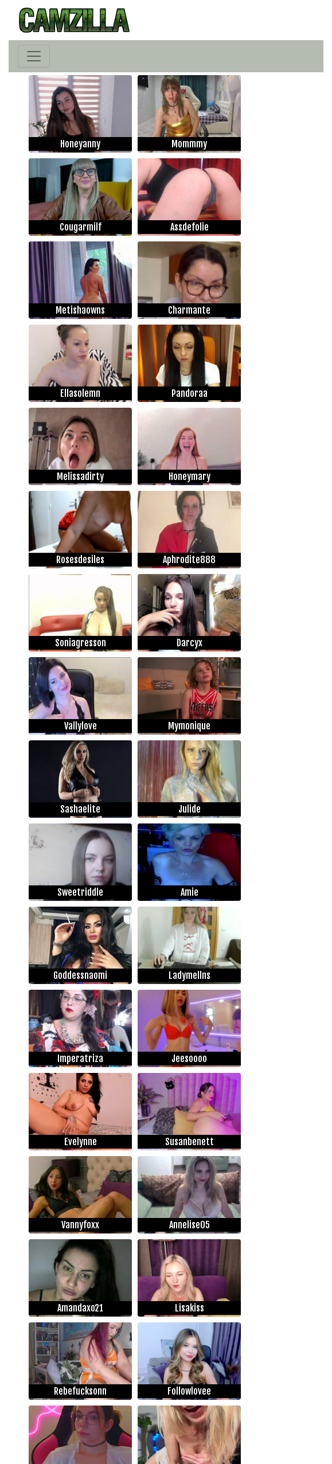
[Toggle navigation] (34, 56)
